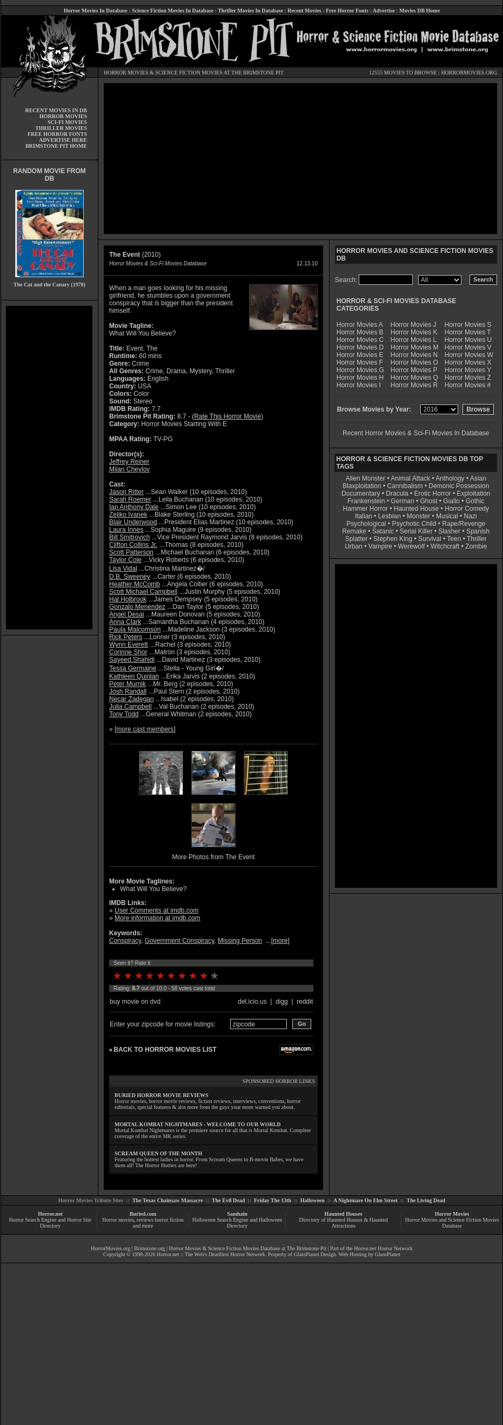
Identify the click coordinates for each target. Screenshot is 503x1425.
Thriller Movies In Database (250, 10)
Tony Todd (124, 714)
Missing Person (240, 940)
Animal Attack (410, 478)
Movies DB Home (419, 10)
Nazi (470, 516)
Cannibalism (404, 486)
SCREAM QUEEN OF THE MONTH (158, 1153)
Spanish (477, 531)
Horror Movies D (360, 347)
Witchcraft (445, 546)
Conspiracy (125, 940)
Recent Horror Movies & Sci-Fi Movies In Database (416, 433)
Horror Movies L (414, 340)
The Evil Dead (228, 1200)
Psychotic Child (414, 523)
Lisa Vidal (123, 568)
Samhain (237, 1214)
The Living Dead (426, 1200)
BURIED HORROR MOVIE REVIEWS (162, 1095)
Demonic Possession (458, 486)
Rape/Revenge (463, 523)
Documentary (360, 493)
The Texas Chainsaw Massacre (167, 1200)
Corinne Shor (128, 652)
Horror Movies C (360, 340)
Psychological (366, 523)
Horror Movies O (414, 362)
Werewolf (411, 546)
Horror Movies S (468, 324)
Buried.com (143, 1214)
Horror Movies (452, 1214)
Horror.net (50, 1214)
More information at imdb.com (157, 918)
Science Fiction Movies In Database (172, 10)
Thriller (477, 539)
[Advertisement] (49, 467)
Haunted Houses (343, 1214)
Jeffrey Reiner (129, 461)
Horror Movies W (469, 355)
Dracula (397, 493)
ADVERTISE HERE (63, 140)
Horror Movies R (414, 385)
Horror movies (118, 1220)
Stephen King (392, 539)
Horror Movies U (468, 340)
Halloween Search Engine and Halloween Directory (237, 1223)
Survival (429, 539)
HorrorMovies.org (110, 1248)
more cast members (144, 729)
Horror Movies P (414, 370)
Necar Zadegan (131, 699)
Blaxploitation (362, 486)
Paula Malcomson (134, 629)
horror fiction (169, 1220)
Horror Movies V (468, 347)
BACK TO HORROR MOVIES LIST (164, 1049)
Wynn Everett (128, 644)
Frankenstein (366, 501)
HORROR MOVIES (126, 73)
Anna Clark (125, 622)
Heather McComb (134, 584)
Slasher (449, 531)
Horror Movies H (360, 377)
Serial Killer (416, 531)
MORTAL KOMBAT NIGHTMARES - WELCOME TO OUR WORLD (198, 1124)
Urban (354, 546)
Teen (454, 539)
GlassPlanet (387, 1254)
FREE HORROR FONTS (57, 134)
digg (282, 1001)
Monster (418, 516)
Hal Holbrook (127, 599)
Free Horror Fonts (347, 10)
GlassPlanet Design (315, 1254)
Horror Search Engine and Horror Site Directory (50, 1223)
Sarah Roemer (130, 499)
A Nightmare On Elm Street (365, 1200)
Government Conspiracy (179, 940)
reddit (305, 1001)
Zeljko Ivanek (128, 514)
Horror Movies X (468, 362)
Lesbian (390, 516)
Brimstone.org (149, 1248)
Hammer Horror (365, 508)
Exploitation (473, 493)
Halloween (312, 1200)
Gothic (475, 501)
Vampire (380, 546)
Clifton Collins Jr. (133, 545)
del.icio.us (252, 1001)
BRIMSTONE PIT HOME (56, 146)
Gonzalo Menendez (137, 607)
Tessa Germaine (132, 668)
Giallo (451, 501)
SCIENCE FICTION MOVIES (188, 73)
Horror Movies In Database (96, 10)
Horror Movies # (468, 385)
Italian (363, 516)
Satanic (383, 531)
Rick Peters (125, 637)
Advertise (384, 10)
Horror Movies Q (414, 377)
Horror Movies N (414, 355)
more (280, 940)
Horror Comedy (467, 508)
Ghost (428, 501)
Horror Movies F (360, 362)
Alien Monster (365, 478)
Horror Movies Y (468, 370)
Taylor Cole (125, 560)
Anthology (449, 478)
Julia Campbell (130, 706)
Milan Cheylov (129, 469)
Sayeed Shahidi (132, 659)
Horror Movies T (468, 332)
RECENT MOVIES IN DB (56, 110)
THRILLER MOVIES (61, 128)
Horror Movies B (360, 332)
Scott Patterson (131, 552)
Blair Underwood (133, 522)
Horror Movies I (359, 385)
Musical (447, 516)
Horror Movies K (414, 332)
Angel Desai (126, 614)
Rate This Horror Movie (227, 416)
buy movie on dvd (135, 1001)
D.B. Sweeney (129, 576)
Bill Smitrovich (129, 537)
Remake (354, 531)
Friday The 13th (272, 1200)
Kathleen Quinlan (134, 676)
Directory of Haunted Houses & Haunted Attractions (343, 1223)
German (402, 501)
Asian (478, 478)
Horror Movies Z (468, 377)
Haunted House (416, 508)
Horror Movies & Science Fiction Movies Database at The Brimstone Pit (247, 1248)
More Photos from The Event (213, 857)
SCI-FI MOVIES (67, 122)
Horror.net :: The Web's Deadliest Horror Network (211, 1254)
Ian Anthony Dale (133, 507)
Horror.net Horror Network (383, 1248)
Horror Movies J (414, 324)
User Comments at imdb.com (156, 910)
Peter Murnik (127, 684)
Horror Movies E (360, 355)
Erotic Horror (432, 493)
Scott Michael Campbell (143, 591)
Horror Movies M (415, 347)
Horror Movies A (360, 324)
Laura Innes (126, 529)
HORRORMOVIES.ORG (469, 73)
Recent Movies (304, 10)
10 (214, 975)
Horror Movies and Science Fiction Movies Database (452, 1223)
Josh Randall (127, 691)
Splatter (356, 539)
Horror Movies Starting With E (184, 424)
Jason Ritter (126, 492)
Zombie (476, 546)
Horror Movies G (360, 370)
